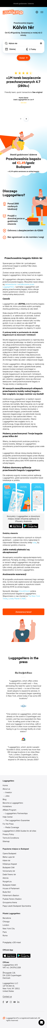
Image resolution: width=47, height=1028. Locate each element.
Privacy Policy (8, 834)
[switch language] (36, 12)
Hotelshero (7, 806)
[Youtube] (14, 1002)
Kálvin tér (6, 860)
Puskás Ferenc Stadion (12, 899)
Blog (4, 799)
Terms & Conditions (11, 838)
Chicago (6, 921)
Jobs (7, 796)
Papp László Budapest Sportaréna (17, 906)
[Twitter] (7, 1002)
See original (37, 92)
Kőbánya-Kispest (10, 864)
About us (6, 789)
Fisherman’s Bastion (11, 895)
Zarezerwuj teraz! (23, 611)
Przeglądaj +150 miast (12, 942)
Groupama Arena (10, 902)
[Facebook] (3, 1002)
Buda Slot (7, 892)
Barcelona (7, 918)
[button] (41, 1023)
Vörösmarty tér (9, 871)
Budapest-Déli (8, 867)
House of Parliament (11, 888)
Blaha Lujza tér (9, 857)
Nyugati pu (7, 881)
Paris (5, 932)
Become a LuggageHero (13, 803)
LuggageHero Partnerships (16, 813)
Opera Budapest (9, 853)
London (6, 925)
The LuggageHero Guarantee (17, 820)
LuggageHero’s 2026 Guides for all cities (19, 831)
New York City (9, 928)
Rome (5, 935)
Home (5, 785)
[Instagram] (10, 1002)
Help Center (8, 817)
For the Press (8, 824)
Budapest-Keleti (9, 885)
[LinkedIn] (18, 1002)
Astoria (5, 878)
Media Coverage (12, 827)
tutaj (34, 542)
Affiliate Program (9, 810)
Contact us (7, 996)
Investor (8, 792)
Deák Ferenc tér (9, 874)
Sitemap (6, 841)
